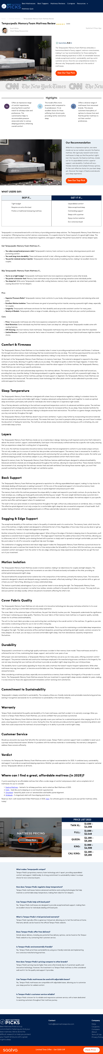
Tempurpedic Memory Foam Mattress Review (39, 19)
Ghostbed (9, 793)
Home (4, 19)
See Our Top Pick (66, 73)
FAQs (94, 1024)
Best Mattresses (28, 4)
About (94, 1032)
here (47, 799)
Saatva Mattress (12, 787)
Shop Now (31, 840)
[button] (83, 3)
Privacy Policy (97, 1037)
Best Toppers (42, 4)
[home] (11, 6)
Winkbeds (9, 795)
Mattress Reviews (57, 4)
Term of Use (96, 1035)
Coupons (95, 1027)
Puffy (7, 790)
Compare (71, 4)
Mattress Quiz (27, 9)
